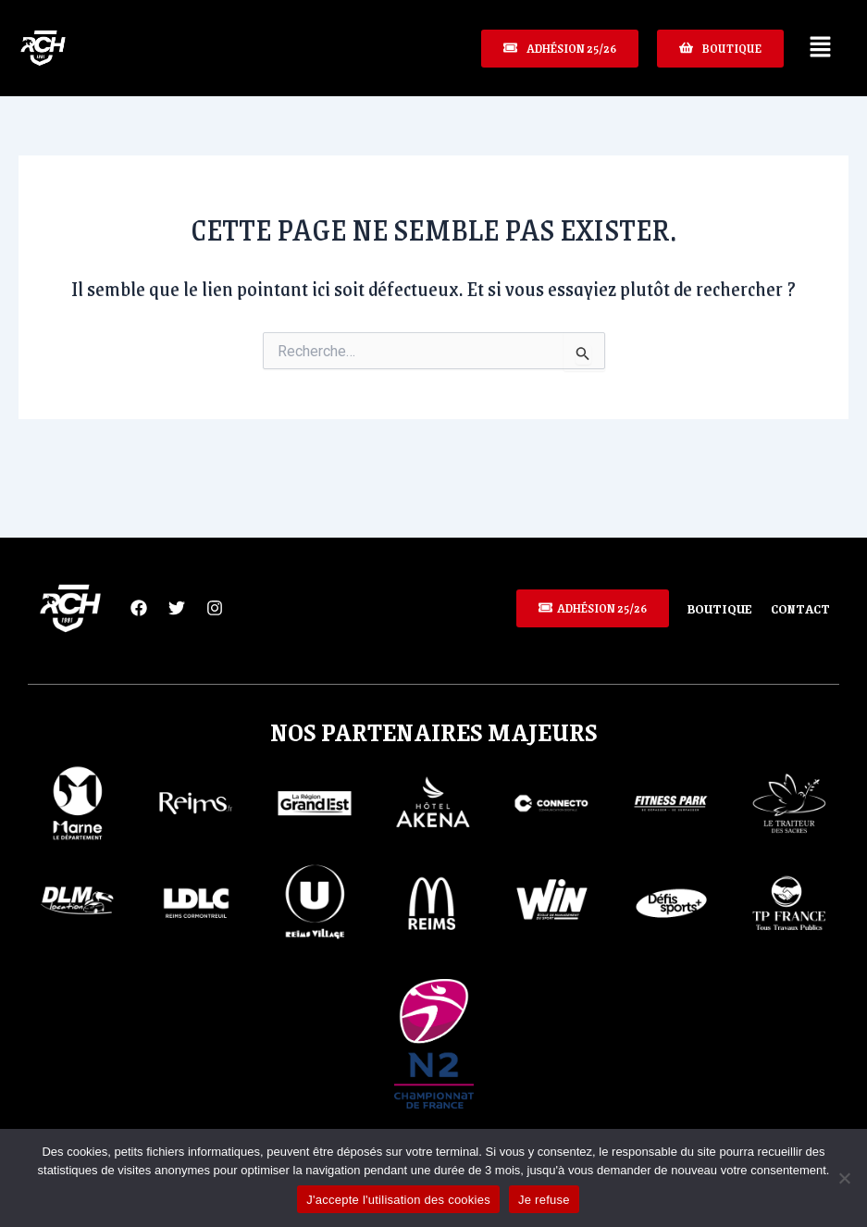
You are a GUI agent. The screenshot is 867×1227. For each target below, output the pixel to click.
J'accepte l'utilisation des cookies (398, 1200)
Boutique (713, 608)
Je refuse (544, 1200)
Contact (798, 608)
